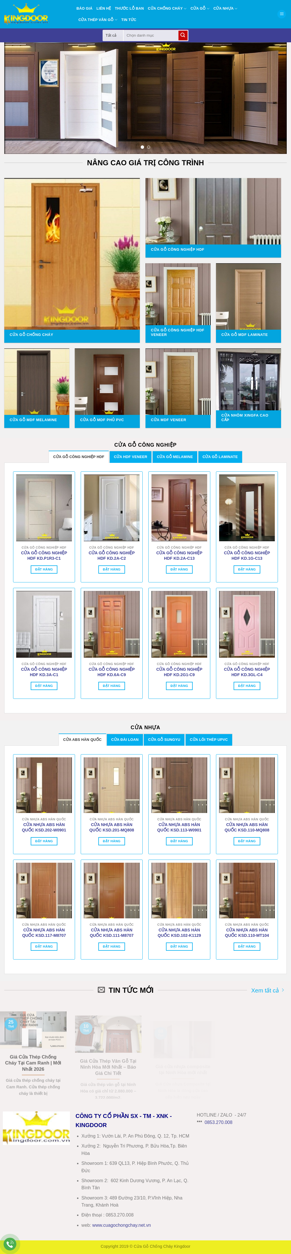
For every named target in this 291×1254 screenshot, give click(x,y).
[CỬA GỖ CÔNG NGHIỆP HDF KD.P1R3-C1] (44, 508)
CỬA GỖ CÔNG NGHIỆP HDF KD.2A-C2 (112, 556)
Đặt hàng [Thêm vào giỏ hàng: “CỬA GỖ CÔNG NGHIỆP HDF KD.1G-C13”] (247, 569)
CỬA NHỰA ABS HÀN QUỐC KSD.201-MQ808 (111, 827)
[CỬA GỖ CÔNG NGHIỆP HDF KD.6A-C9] (112, 624)
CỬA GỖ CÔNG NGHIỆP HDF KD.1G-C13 (247, 556)
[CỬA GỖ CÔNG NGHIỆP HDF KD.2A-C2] (112, 508)
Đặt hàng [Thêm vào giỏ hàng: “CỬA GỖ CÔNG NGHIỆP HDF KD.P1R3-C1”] (44, 569)
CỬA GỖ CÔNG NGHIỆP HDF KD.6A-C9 (112, 672)
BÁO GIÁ (84, 8)
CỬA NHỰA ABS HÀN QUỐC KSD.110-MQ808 (247, 827)
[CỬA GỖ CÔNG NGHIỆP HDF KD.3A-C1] (44, 624)
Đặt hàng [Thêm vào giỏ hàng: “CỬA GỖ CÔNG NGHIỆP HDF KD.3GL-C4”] (247, 685)
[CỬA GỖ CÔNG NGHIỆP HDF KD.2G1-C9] (179, 624)
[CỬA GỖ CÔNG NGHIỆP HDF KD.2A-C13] (179, 508)
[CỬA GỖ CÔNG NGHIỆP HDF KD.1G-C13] (247, 508)
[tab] (79, 457)
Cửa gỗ (199, 8)
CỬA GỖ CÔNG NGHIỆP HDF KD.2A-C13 (179, 556)
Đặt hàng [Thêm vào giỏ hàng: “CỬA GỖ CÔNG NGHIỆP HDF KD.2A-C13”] (179, 569)
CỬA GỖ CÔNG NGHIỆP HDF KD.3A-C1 (44, 672)
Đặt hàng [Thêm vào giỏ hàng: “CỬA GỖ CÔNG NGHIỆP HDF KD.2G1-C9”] (179, 685)
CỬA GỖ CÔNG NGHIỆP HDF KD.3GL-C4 (247, 672)
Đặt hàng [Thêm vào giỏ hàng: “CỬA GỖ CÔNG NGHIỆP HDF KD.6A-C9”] (111, 685)
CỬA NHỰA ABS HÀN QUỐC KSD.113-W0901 (179, 827)
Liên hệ (104, 8)
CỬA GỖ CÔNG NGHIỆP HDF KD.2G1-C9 (179, 672)
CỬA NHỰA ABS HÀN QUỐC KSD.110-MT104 (247, 933)
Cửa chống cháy (167, 8)
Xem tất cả (267, 990)
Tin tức (128, 20)
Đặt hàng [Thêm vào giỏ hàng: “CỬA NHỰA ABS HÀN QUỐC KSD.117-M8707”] (44, 946)
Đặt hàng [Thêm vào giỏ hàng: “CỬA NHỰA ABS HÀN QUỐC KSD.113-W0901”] (179, 841)
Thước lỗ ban (129, 8)
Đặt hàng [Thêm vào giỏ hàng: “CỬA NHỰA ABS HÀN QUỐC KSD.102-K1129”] (179, 946)
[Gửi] (183, 35)
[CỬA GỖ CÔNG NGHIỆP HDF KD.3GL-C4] (247, 624)
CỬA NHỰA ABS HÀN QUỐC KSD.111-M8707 (112, 933)
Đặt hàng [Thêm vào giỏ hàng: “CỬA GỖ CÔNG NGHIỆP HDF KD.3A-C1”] (44, 685)
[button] (281, 14)
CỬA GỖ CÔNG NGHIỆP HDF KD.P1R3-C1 (44, 556)
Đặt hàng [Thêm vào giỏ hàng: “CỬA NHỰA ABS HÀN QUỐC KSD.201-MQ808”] (111, 841)
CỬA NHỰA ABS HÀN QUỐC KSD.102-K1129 (179, 933)
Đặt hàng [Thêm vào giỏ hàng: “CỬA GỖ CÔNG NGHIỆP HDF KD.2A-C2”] (111, 569)
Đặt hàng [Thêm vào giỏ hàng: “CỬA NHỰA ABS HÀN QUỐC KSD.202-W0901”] (44, 841)
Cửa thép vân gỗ (97, 19)
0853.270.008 (218, 1122)
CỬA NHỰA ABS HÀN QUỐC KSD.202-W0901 (44, 827)
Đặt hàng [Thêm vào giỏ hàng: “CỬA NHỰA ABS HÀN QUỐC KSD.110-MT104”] (247, 946)
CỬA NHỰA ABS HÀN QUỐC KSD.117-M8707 (44, 933)
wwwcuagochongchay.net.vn (121, 1225)
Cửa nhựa (225, 8)
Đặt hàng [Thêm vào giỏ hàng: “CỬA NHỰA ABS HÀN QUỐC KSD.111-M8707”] (111, 946)
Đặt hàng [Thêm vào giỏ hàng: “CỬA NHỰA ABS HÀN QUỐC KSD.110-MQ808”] (247, 841)
